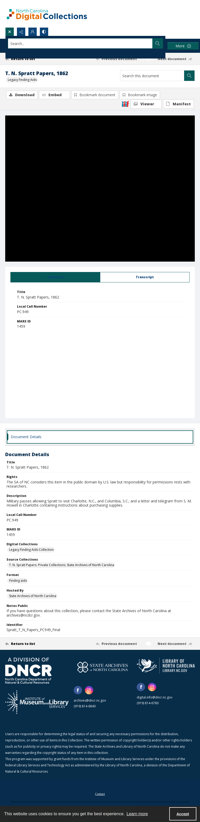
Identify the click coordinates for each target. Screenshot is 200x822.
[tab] (55, 277)
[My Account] (32, 32)
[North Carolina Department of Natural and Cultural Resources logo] (28, 671)
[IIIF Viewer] (146, 104)
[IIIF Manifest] (178, 104)
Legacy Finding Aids (22, 79)
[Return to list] (30, 59)
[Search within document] (189, 75)
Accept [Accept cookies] (183, 814)
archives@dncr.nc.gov (90, 700)
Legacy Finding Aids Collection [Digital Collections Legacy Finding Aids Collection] (31, 549)
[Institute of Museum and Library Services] (36, 702)
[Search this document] (152, 75)
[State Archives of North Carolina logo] (103, 667)
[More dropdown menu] (183, 46)
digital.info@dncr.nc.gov (154, 697)
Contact (100, 794)
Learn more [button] (137, 814)
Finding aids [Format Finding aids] (18, 580)
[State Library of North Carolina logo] (166, 665)
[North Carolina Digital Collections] (47, 14)
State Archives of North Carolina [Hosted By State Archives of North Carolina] (32, 596)
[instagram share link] (89, 690)
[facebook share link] (78, 690)
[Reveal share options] (21, 32)
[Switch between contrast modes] (44, 32)
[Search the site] (80, 43)
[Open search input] (9, 32)
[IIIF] (125, 103)
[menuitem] (100, 793)
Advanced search (21, 52)
